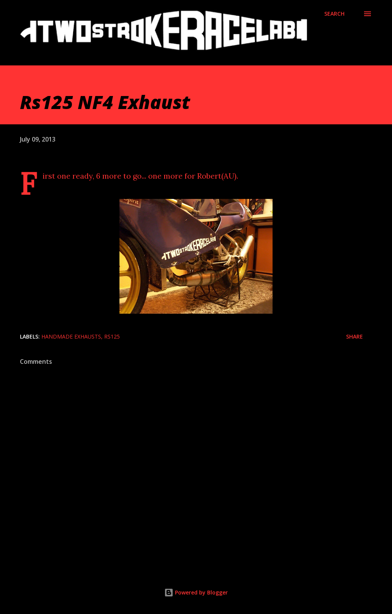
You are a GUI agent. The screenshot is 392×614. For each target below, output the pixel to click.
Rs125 (112, 336)
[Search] (334, 13)
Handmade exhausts (71, 336)
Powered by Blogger (196, 592)
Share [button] (354, 336)
